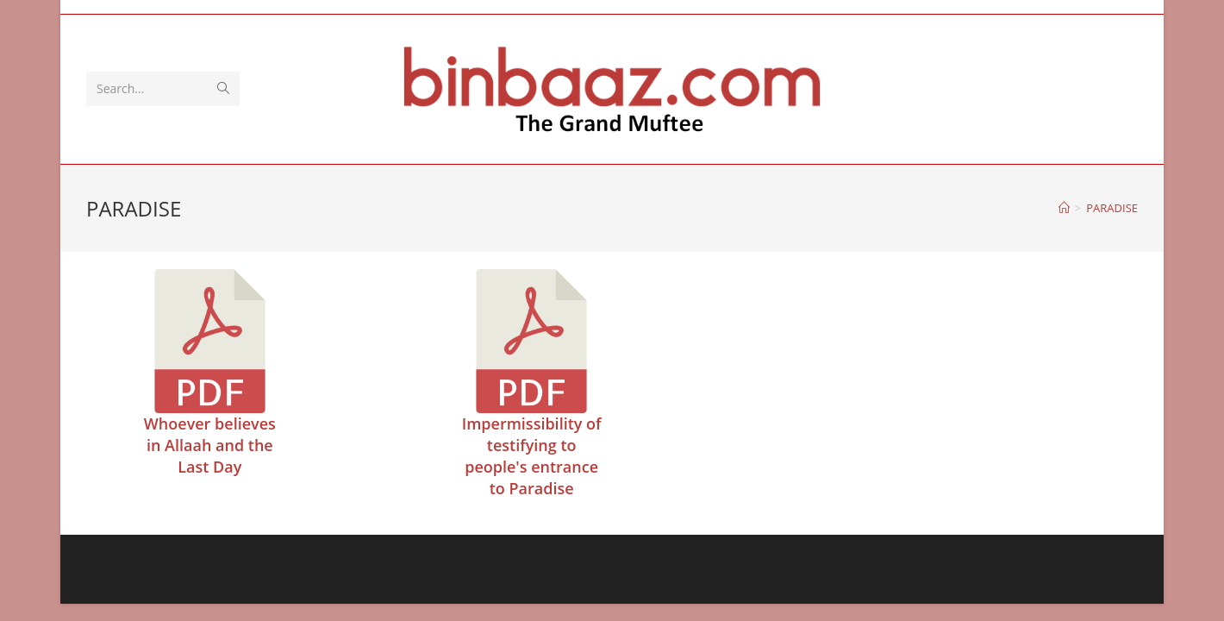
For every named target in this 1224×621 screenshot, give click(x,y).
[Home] (1064, 208)
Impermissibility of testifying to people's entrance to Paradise (532, 456)
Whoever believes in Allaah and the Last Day (210, 445)
